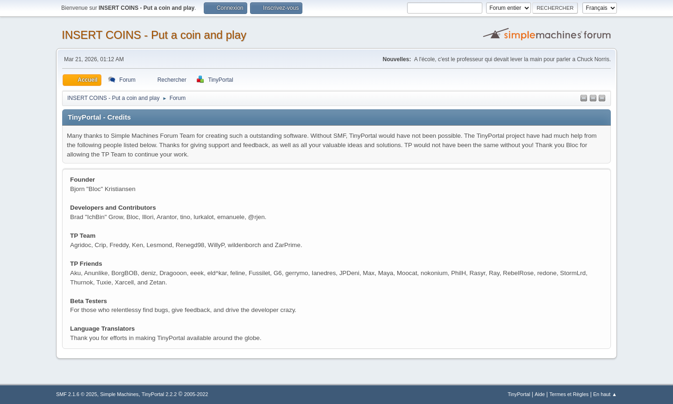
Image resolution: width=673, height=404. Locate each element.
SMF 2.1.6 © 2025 (76, 394)
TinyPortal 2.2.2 (159, 394)
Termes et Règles (568, 394)
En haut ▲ (605, 394)
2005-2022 (196, 394)
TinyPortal (519, 394)
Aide (540, 394)
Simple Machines (119, 394)
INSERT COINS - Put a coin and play (154, 34)
